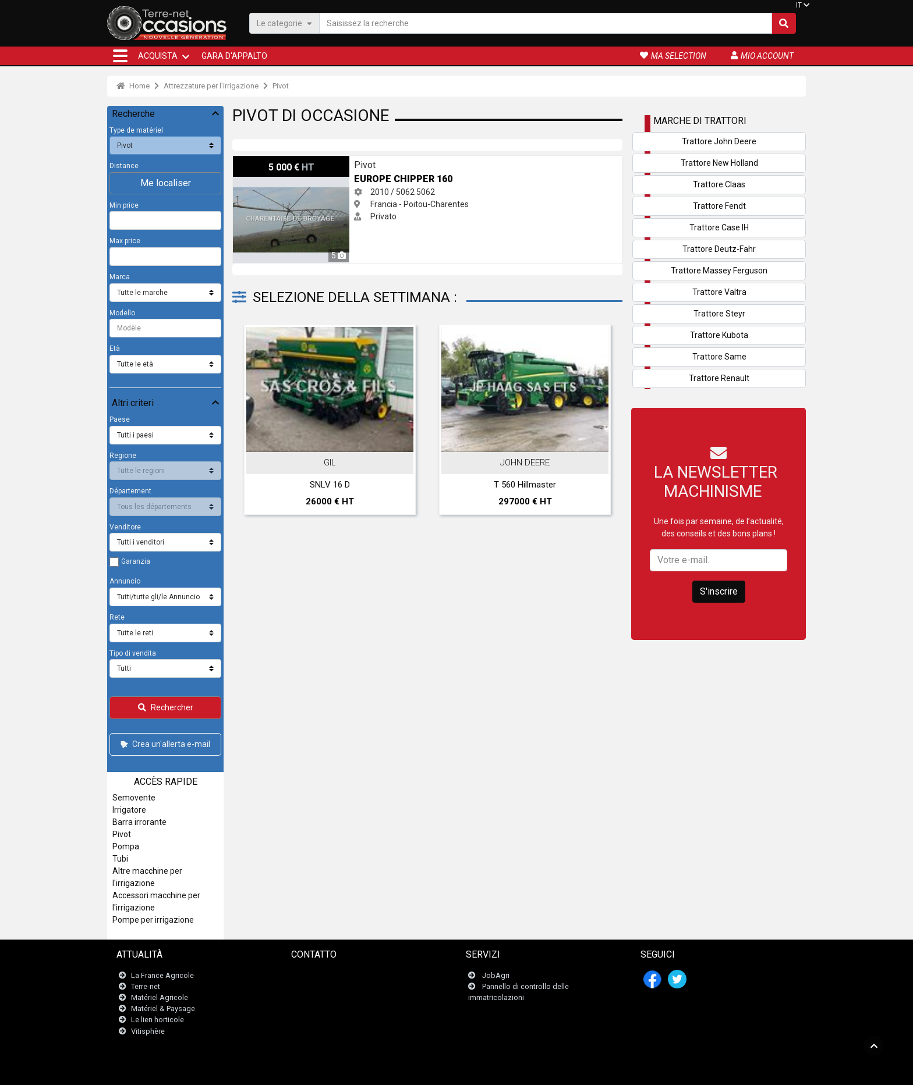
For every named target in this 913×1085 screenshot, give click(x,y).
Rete (117, 617)
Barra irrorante (139, 822)
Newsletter (316, 986)
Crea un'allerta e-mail (164, 744)
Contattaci (315, 975)
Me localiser (165, 182)
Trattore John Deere (719, 141)
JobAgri (495, 975)
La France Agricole (162, 975)
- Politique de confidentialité (514, 1070)
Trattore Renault (719, 378)
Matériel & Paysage (163, 1008)
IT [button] (799, 5)
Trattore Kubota (719, 335)
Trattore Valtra (719, 292)
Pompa (125, 846)
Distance (124, 166)
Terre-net (145, 986)
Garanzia (135, 561)
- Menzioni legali (440, 1070)
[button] (120, 56)
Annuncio (124, 581)
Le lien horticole (157, 1019)
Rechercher (165, 707)
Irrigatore (129, 809)
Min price (124, 205)
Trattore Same (719, 356)
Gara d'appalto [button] (234, 56)
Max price (124, 241)
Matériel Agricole (159, 997)
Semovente (133, 797)
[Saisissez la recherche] (545, 23)
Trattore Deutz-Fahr (719, 249)
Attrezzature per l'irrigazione (211, 85)
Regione (122, 455)
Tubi (120, 858)
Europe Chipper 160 (269, 161)
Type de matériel (136, 130)
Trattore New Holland (719, 163)
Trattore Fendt (719, 206)
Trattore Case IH (719, 227)
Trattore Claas (719, 184)
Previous (256, 423)
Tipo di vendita (132, 653)
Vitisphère (148, 1031)
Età (114, 348)
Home (133, 85)
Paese (119, 419)
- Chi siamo (579, 1070)
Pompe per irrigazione (153, 919)
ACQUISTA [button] (158, 56)
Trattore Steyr (719, 313)
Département (130, 491)
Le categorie (284, 23)
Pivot (281, 85)
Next (598, 423)
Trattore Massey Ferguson (719, 270)
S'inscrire (719, 591)
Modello (122, 313)
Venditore (125, 527)
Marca (119, 277)
